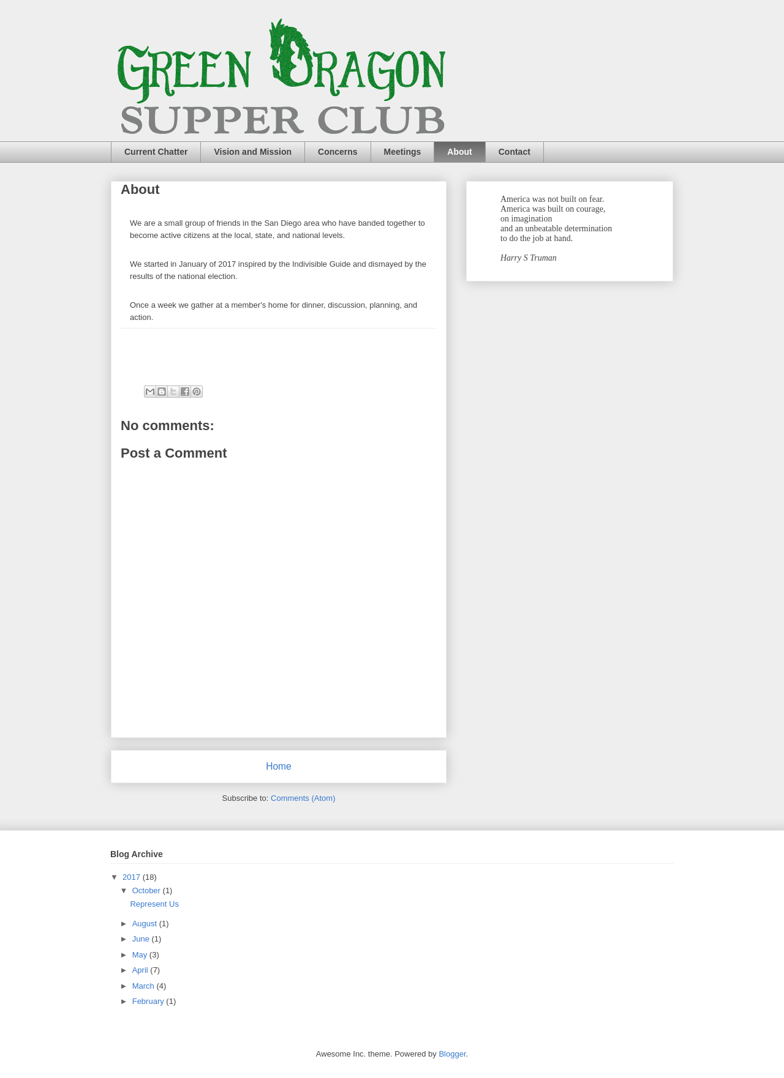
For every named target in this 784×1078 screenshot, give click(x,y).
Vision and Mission (253, 152)
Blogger (452, 1053)
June (142, 938)
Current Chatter (155, 152)
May (140, 954)
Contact (514, 152)
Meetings (402, 152)
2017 (133, 877)
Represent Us (154, 904)
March (144, 986)
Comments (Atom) (303, 798)
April (141, 970)
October (147, 890)
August (145, 923)
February (149, 1001)
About (459, 152)
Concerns (338, 152)
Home (279, 766)
